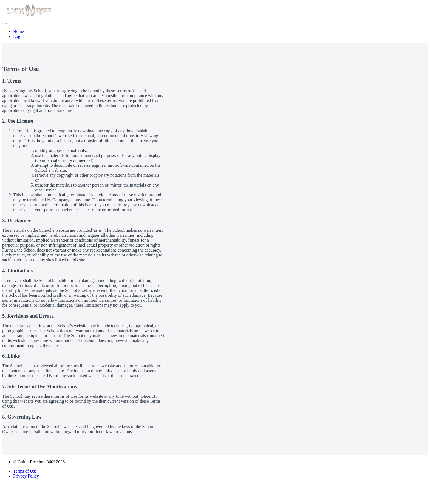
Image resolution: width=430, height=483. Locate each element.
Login (18, 36)
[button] (4, 23)
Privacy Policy (26, 476)
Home (18, 31)
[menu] (215, 34)
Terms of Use (25, 471)
